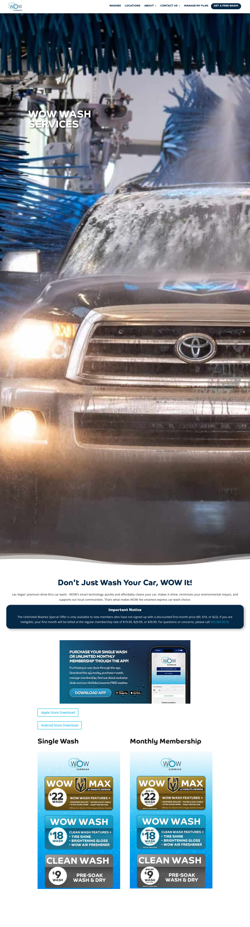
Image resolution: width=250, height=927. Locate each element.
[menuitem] (115, 6)
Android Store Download (59, 725)
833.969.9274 (219, 622)
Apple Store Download (58, 712)
